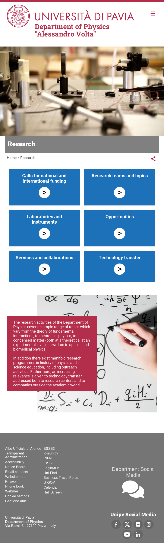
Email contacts (16, 472)
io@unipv (51, 453)
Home (153, 13)
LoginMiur (51, 468)
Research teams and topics (120, 175)
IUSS (48, 463)
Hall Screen (53, 492)
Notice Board (15, 467)
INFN (48, 458)
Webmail (12, 491)
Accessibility (14, 462)
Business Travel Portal (61, 477)
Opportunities (119, 216)
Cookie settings (17, 496)
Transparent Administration (16, 455)
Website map (15, 477)
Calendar (51, 487)
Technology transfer (120, 257)
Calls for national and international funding (44, 178)
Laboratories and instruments (44, 219)
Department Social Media (133, 472)
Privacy (11, 481)
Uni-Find (50, 473)
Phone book (14, 486)
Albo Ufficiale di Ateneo (23, 448)
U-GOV (49, 482)
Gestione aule (16, 501)
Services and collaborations (44, 257)
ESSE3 (49, 448)
